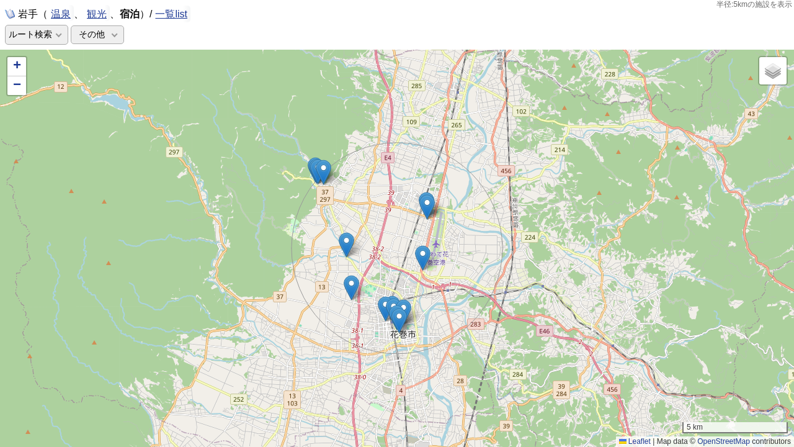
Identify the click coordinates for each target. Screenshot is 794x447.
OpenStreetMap (723, 441)
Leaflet (635, 441)
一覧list (171, 14)
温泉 (61, 13)
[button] (399, 320)
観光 (97, 13)
